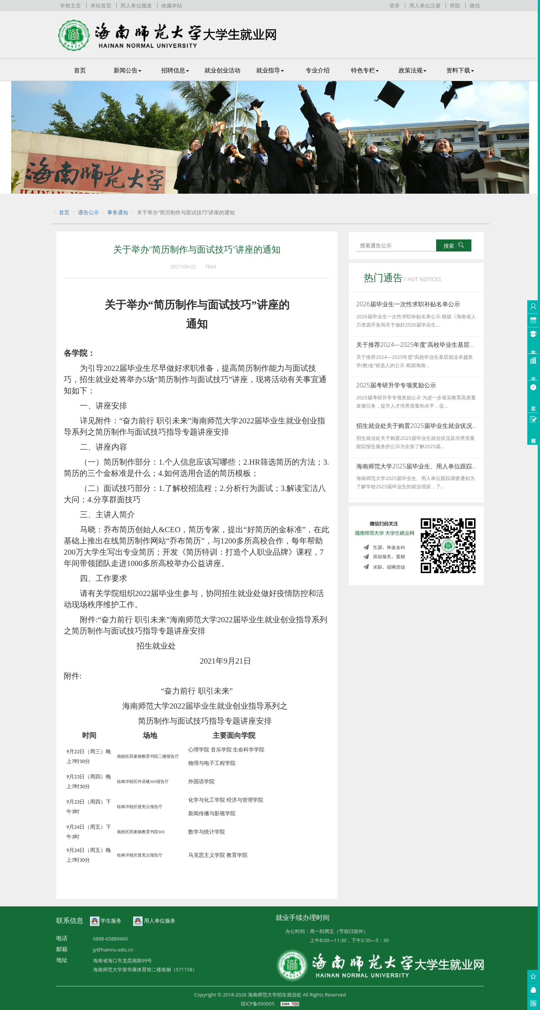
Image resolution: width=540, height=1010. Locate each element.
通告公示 (88, 212)
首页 (80, 70)
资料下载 (460, 70)
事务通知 (117, 212)
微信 (475, 5)
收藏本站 (171, 5)
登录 (394, 5)
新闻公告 (127, 70)
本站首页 (100, 5)
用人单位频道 (136, 5)
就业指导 (270, 70)
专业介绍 (318, 70)
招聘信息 (175, 70)
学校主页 (70, 5)
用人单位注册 (425, 5)
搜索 (454, 245)
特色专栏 (365, 70)
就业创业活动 (222, 70)
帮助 (455, 5)
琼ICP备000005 (257, 1003)
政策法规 (412, 70)
